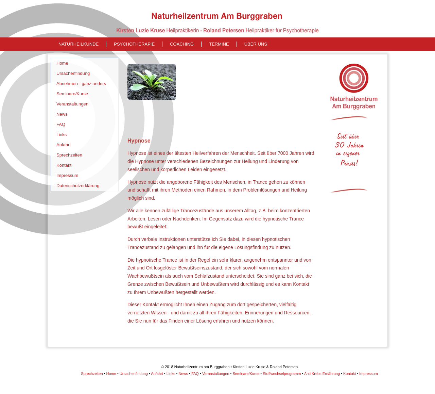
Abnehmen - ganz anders (81, 83)
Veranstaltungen (72, 103)
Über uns (255, 44)
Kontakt (63, 165)
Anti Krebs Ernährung (322, 374)
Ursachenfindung (73, 73)
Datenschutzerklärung (77, 185)
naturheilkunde (78, 44)
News (62, 114)
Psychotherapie (134, 44)
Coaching (182, 44)
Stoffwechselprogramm (282, 374)
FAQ (60, 124)
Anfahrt (63, 144)
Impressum (67, 175)
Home (62, 63)
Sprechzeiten (69, 155)
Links (61, 134)
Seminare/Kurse (72, 93)
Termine (219, 44)
